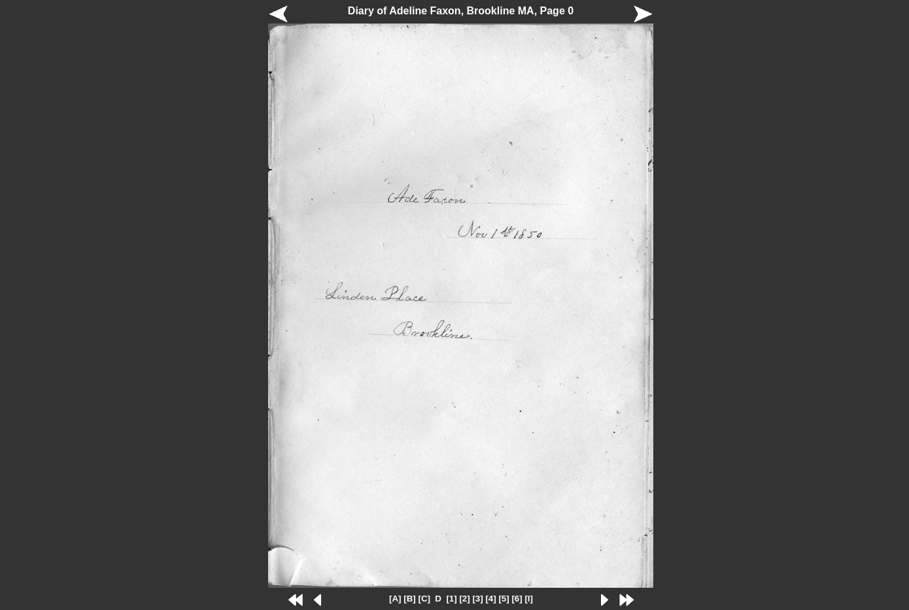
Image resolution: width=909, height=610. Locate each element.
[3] (477, 598)
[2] (464, 598)
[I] (528, 598)
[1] (451, 598)
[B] (409, 598)
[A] (395, 598)
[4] (490, 598)
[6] (516, 598)
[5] (503, 598)
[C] (424, 598)
